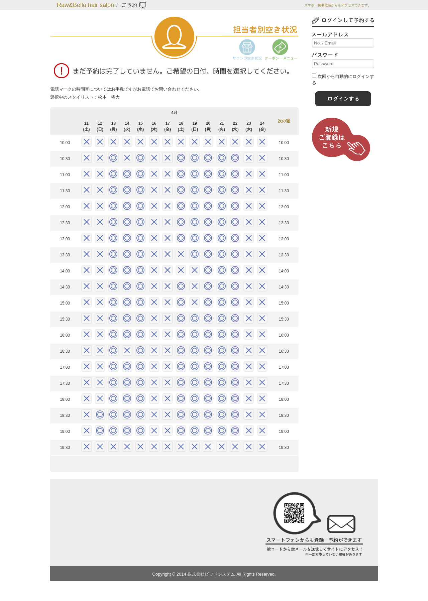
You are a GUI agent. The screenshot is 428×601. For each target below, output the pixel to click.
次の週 (284, 121)
